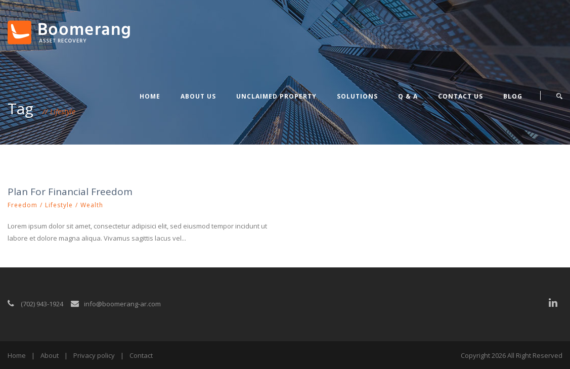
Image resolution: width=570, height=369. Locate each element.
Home (150, 96)
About (49, 355)
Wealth (91, 205)
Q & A (408, 96)
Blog (512, 96)
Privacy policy (94, 355)
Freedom (22, 205)
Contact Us (460, 96)
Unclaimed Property (276, 96)
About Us (198, 96)
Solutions (357, 96)
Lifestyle (59, 205)
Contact (141, 355)
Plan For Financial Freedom (70, 191)
